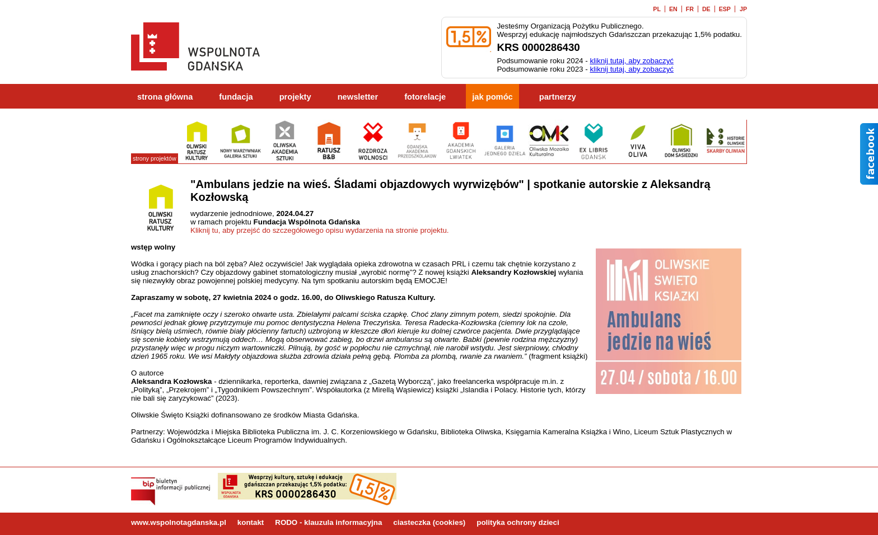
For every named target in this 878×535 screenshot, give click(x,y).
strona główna (165, 96)
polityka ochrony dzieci (518, 522)
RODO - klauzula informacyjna (328, 522)
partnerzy (557, 96)
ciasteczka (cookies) (429, 522)
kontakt (250, 522)
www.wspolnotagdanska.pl (178, 522)
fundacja (236, 96)
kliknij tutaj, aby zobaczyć (632, 61)
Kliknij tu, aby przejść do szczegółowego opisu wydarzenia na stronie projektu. (319, 230)
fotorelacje (425, 96)
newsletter (358, 96)
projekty (295, 96)
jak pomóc (492, 96)
